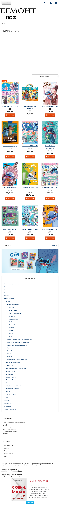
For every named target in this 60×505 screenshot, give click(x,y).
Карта (20, 470)
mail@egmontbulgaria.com (9, 476)
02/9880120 (18, 474)
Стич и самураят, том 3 (50, 106)
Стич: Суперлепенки (10, 229)
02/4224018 (14, 469)
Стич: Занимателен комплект (30, 107)
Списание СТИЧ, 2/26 (10, 106)
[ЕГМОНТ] (18, 10)
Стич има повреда (10, 146)
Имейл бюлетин (8, 453)
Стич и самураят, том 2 (10, 187)
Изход (5, 456)
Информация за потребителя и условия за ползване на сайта (20, 424)
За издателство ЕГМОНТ (10, 431)
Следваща (54, 245)
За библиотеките (7, 425)
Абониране (30, 502)
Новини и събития (8, 427)
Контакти (5, 433)
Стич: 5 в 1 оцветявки (30, 229)
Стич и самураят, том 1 (50, 229)
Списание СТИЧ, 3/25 (50, 187)
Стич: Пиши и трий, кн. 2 (30, 188)
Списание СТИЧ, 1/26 (30, 146)
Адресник (6, 448)
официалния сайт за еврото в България (34, 464)
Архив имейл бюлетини (9, 429)
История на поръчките (10, 450)
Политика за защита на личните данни (14, 422)
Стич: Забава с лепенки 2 (50, 147)
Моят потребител (8, 445)
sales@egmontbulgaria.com (9, 470)
